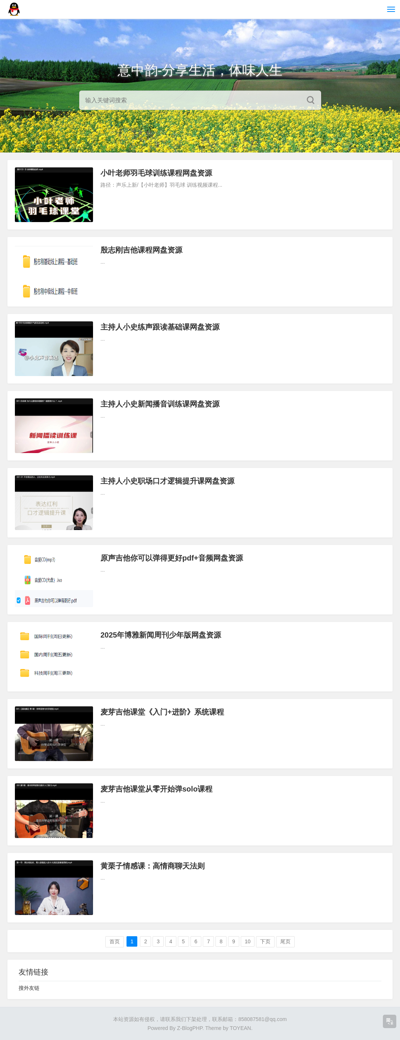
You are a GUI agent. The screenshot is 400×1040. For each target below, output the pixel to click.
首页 (114, 941)
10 (248, 941)
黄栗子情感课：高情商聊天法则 (152, 866)
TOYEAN (240, 1028)
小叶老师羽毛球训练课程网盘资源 (156, 173)
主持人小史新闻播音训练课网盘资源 (160, 404)
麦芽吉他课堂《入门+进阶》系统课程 (162, 712)
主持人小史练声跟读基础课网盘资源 (160, 327)
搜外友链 (29, 988)
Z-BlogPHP (189, 1028)
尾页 (285, 941)
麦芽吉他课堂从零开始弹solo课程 (156, 789)
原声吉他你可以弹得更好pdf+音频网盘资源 (171, 558)
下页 (265, 941)
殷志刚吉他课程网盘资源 (141, 250)
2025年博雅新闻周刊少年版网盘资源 (160, 635)
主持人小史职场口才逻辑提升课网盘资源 (167, 481)
